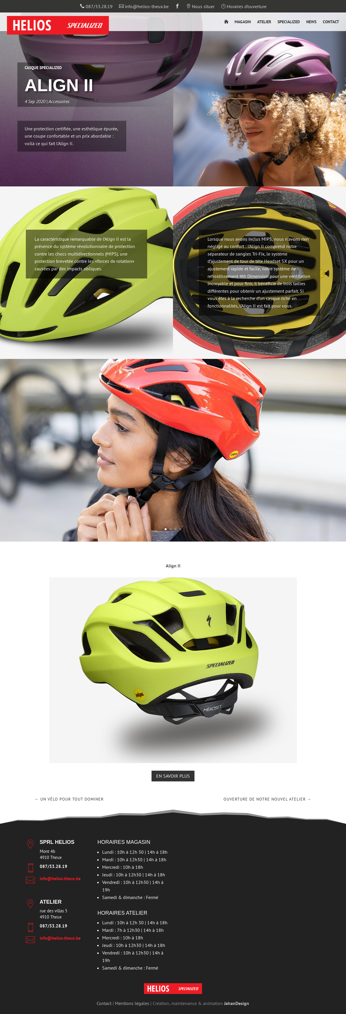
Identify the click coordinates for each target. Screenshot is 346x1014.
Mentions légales (132, 1003)
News (311, 22)
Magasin (243, 22)
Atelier (264, 22)
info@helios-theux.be (144, 6)
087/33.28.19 (96, 6)
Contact (331, 22)
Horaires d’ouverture (243, 6)
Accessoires (70, 100)
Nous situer (200, 6)
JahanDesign (236, 1003)
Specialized (288, 22)
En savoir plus (173, 776)
